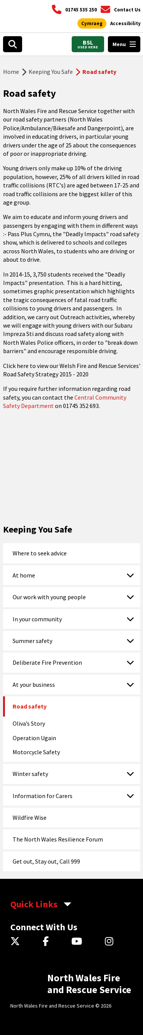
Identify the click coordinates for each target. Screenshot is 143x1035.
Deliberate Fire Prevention (47, 662)
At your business (34, 684)
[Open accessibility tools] (125, 23)
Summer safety (32, 641)
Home (11, 71)
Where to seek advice (40, 553)
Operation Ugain (34, 738)
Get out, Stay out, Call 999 (46, 861)
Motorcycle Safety (36, 752)
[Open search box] (12, 44)
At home (24, 575)
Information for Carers (42, 796)
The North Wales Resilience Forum (58, 839)
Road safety (30, 706)
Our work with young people (49, 597)
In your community (37, 619)
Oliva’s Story (29, 723)
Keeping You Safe (51, 71)
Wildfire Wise (30, 817)
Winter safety (30, 773)
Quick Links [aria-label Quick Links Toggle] (34, 904)
